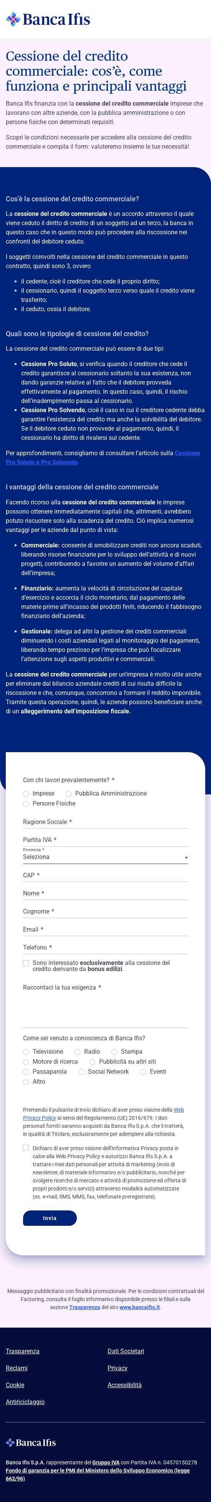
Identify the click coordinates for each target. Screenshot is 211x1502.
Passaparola (50, 1072)
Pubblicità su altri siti (127, 1062)
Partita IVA (39, 840)
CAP (31, 875)
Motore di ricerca (55, 1062)
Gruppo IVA (106, 1462)
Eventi (158, 1072)
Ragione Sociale (47, 822)
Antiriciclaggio (25, 1402)
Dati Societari (126, 1351)
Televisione (48, 1052)
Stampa (132, 1052)
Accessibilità (125, 1385)
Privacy (118, 1368)
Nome (33, 893)
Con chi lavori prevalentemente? (69, 780)
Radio (92, 1052)
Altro (39, 1082)
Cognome (38, 911)
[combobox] (105, 858)
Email (33, 929)
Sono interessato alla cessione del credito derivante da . (101, 966)
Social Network (108, 1072)
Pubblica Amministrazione (111, 794)
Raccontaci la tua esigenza (62, 987)
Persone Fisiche (54, 804)
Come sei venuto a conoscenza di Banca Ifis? (84, 1038)
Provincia (33, 850)
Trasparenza (84, 1307)
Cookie (15, 1385)
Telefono (37, 947)
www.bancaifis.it (140, 1307)
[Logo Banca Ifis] (48, 19)
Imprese (43, 794)
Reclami (17, 1368)
